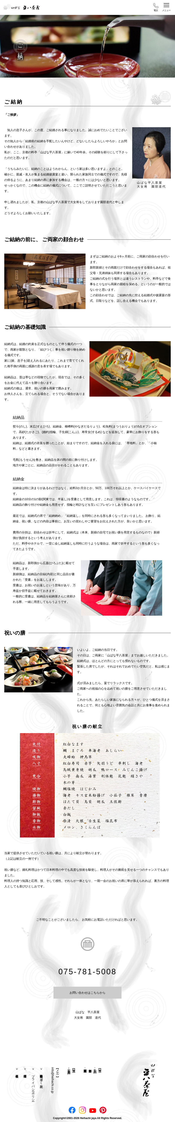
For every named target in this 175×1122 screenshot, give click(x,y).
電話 (155, 7)
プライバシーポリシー (33, 1086)
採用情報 (25, 1070)
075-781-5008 (87, 971)
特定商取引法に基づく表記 (41, 1078)
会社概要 (17, 1070)
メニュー (166, 7)
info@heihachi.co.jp (52, 1080)
